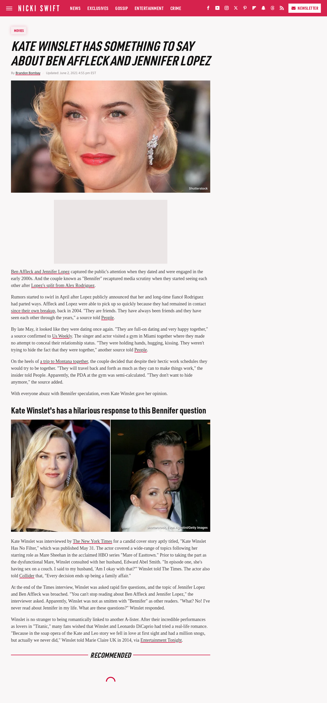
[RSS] (281, 9)
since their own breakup (33, 310)
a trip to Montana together (64, 361)
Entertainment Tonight (161, 640)
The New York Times (92, 541)
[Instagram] (226, 9)
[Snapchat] (263, 9)
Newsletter (304, 8)
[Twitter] (235, 9)
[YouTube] (217, 9)
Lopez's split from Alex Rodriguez (63, 285)
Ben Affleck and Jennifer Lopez (40, 271)
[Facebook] (208, 9)
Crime (175, 8)
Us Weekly (62, 336)
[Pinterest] (245, 9)
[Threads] (272, 9)
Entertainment (149, 8)
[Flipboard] (254, 9)
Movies (19, 30)
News (75, 8)
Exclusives (98, 8)
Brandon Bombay (28, 73)
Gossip (121, 8)
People (107, 317)
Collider (26, 575)
